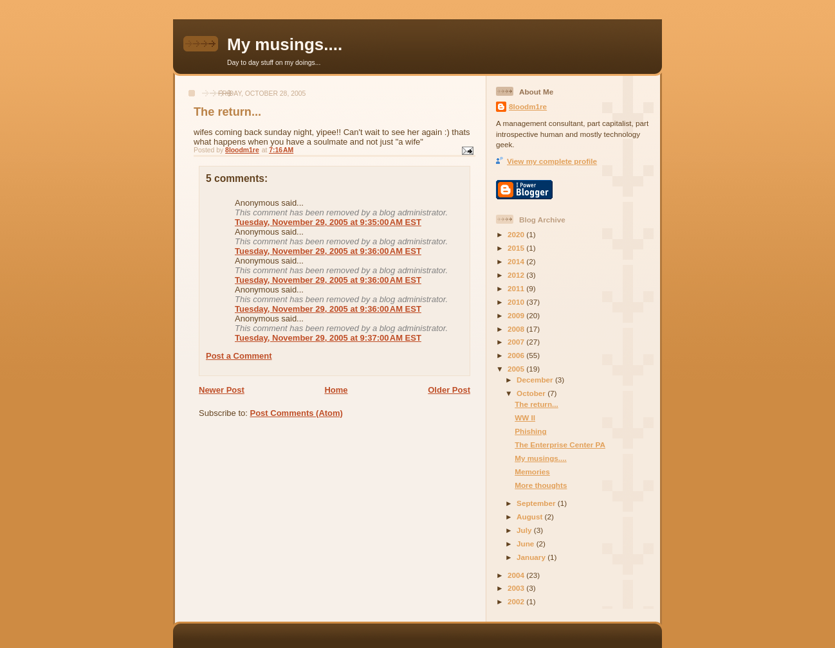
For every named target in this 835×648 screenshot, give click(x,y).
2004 (517, 575)
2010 (517, 302)
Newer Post (221, 390)
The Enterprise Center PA (560, 444)
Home (335, 390)
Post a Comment (239, 356)
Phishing (530, 431)
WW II (525, 417)
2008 (517, 329)
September (537, 503)
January (532, 557)
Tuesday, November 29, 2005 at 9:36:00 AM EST (328, 251)
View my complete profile (552, 161)
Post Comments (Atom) (296, 413)
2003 (517, 588)
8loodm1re (528, 106)
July (525, 530)
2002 (517, 601)
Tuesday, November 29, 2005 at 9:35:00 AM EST (328, 222)
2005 (517, 368)
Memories (532, 471)
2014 (517, 261)
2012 (517, 275)
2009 (517, 315)
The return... (536, 404)
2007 (517, 342)
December (536, 379)
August (531, 516)
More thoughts (541, 485)
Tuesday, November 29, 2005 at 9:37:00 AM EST (328, 338)
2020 (517, 234)
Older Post (449, 390)
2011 (517, 288)
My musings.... (284, 44)
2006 (517, 355)
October (532, 393)
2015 (517, 248)
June (527, 543)
